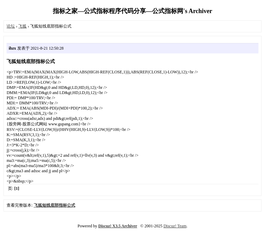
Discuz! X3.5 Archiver (117, 226)
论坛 (11, 26)
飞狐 (22, 26)
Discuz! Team (175, 226)
